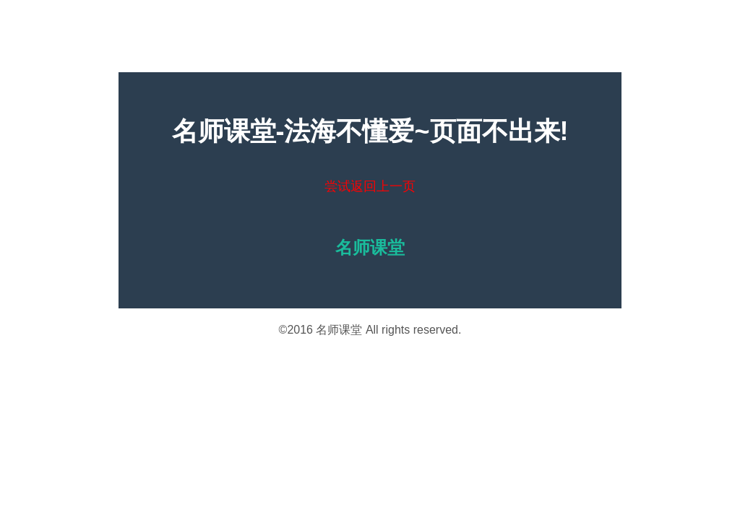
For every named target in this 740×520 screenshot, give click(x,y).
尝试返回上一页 (370, 186)
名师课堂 (339, 330)
